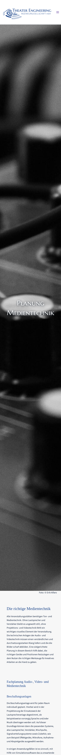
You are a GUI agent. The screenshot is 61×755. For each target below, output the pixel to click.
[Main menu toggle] (57, 12)
